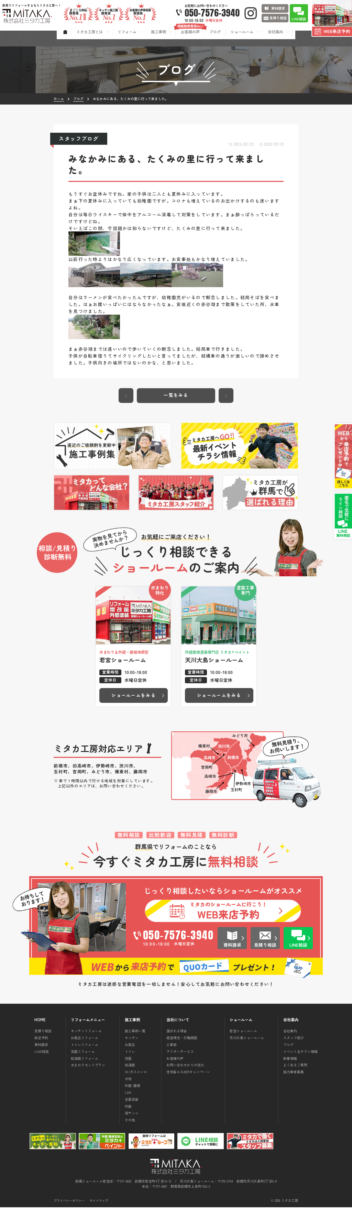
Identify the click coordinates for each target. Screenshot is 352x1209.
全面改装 (132, 1100)
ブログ (288, 1046)
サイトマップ (98, 1202)
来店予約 (41, 1039)
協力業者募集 (293, 1073)
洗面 (128, 1060)
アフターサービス (180, 1053)
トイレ (130, 1053)
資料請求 (41, 1046)
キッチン (132, 1039)
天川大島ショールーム (247, 1039)
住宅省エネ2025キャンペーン (188, 1073)
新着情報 (290, 1060)
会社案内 (290, 1032)
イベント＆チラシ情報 (300, 1053)
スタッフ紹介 (293, 1039)
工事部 (171, 1046)
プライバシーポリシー (69, 1202)
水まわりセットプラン (88, 1066)
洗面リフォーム (83, 1053)
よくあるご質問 (295, 1066)
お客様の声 (175, 1060)
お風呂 (130, 1046)
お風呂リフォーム (84, 1039)
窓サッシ (132, 1114)
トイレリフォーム (84, 1046)
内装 (128, 1107)
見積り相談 (43, 1032)
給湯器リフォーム (84, 1060)
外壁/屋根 (132, 1087)
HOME (40, 1021)
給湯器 (130, 1066)
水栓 (128, 1080)
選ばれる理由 (176, 1032)
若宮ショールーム (243, 1032)
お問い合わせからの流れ (185, 1066)
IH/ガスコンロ (136, 1073)
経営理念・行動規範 (181, 1039)
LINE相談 (41, 1053)
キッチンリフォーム (86, 1032)
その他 (130, 1121)
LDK (128, 1094)
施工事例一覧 (135, 1032)
